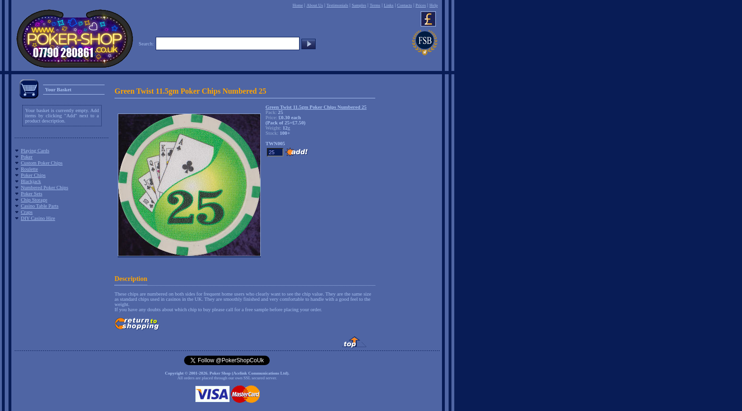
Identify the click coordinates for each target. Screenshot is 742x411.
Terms (375, 5)
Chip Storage (34, 199)
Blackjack (31, 181)
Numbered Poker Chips (44, 187)
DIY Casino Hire (38, 218)
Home (297, 5)
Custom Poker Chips (41, 163)
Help (433, 5)
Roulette (29, 169)
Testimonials (337, 5)
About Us (315, 5)
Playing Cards (35, 150)
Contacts (404, 5)
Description (131, 278)
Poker (27, 156)
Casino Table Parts (40, 206)
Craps (27, 212)
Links (389, 5)
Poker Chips (33, 175)
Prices (420, 5)
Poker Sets (31, 193)
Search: (146, 43)
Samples (359, 5)
